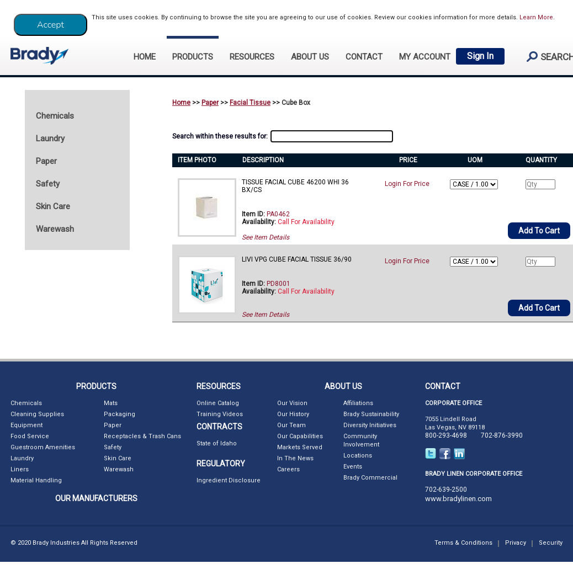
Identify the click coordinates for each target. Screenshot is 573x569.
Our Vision (292, 403)
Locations (357, 455)
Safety (112, 447)
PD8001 (278, 284)
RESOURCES (252, 57)
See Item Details (265, 237)
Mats (111, 403)
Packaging (119, 414)
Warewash (119, 469)
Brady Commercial (370, 477)
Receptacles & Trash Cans (142, 436)
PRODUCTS (192, 57)
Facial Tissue (250, 103)
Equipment (26, 425)
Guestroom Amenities (42, 447)
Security (551, 542)
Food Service (29, 436)
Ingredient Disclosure (229, 480)
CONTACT (364, 57)
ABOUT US (310, 57)
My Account (424, 57)
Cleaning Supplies (37, 414)
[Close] (50, 25)
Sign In (480, 56)
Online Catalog (218, 403)
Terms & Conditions (463, 542)
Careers (288, 469)
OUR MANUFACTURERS (96, 498)
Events (352, 466)
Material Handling (36, 480)
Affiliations (358, 403)
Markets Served (299, 447)
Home (181, 103)
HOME (145, 57)
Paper (210, 103)
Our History (293, 414)
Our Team (291, 425)
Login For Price (407, 184)
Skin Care (117, 458)
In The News (295, 458)
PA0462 (278, 214)
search (545, 56)
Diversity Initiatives (369, 425)
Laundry (22, 458)
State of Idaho (217, 443)
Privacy (515, 542)
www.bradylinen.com (458, 498)
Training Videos (220, 414)
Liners (19, 469)
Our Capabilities (300, 436)
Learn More (536, 17)
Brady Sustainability (371, 414)
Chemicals (26, 403)
